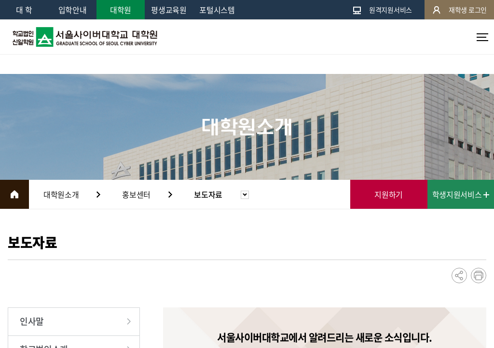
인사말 (32, 321)
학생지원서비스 (460, 194)
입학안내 (72, 9)
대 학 (24, 9)
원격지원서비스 (382, 10)
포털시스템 (216, 9)
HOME (14, 194)
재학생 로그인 (459, 10)
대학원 (120, 9)
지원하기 (388, 194)
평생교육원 (168, 9)
